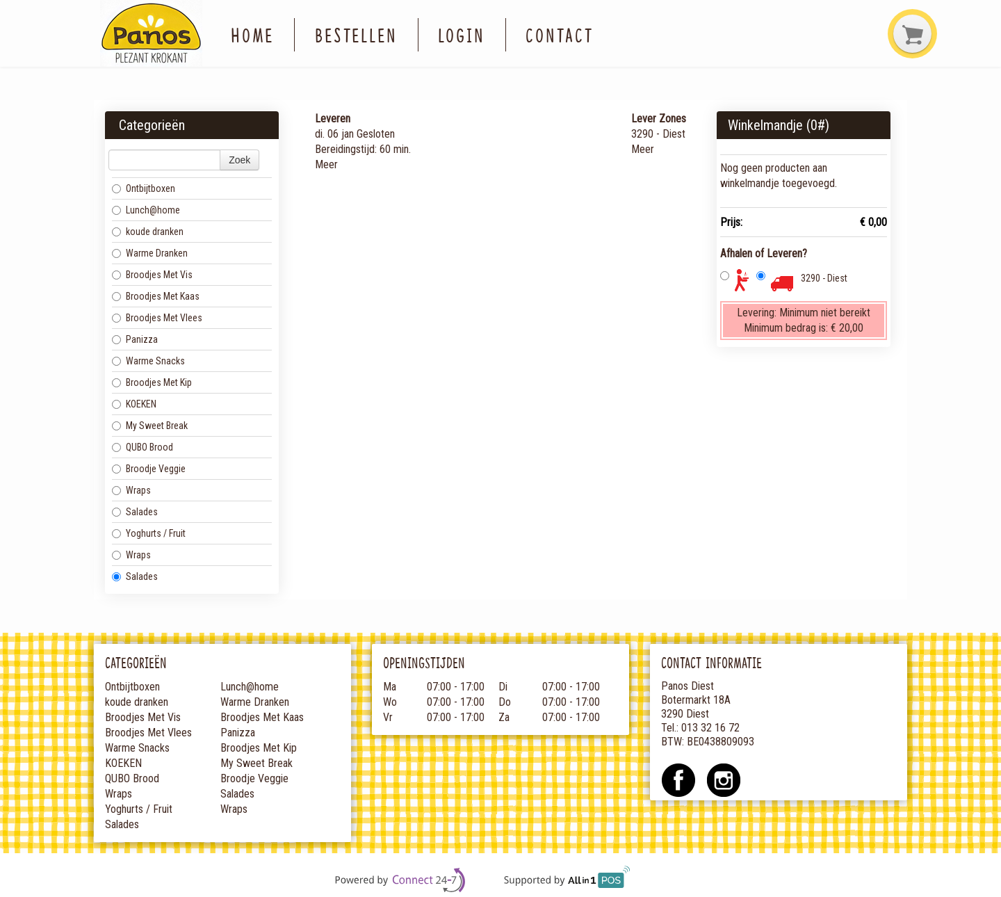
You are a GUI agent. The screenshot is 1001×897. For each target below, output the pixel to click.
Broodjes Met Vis (152, 274)
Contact (559, 34)
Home (253, 34)
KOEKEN (134, 404)
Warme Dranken (150, 253)
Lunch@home (146, 210)
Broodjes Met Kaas (156, 296)
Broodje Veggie (149, 468)
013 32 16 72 (710, 727)
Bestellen (356, 34)
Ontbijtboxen (143, 188)
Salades (135, 511)
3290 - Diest (824, 278)
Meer (326, 164)
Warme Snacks (148, 360)
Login (461, 34)
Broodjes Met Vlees (157, 317)
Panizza (135, 339)
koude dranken (148, 231)
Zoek (239, 159)
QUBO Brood (142, 447)
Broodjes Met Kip (152, 382)
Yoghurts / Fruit (149, 533)
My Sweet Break (150, 425)
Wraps (131, 490)
